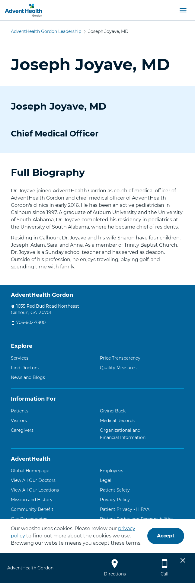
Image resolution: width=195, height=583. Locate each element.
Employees (111, 470)
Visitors (19, 420)
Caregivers (22, 430)
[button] (183, 10)
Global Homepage (30, 470)
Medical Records (117, 420)
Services (19, 358)
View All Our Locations (35, 490)
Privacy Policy (115, 499)
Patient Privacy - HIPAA (124, 509)
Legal (105, 480)
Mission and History (32, 499)
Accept (165, 536)
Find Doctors (25, 367)
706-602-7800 (31, 322)
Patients (19, 411)
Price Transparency (120, 358)
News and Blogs (28, 377)
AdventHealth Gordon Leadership (46, 31)
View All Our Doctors (33, 480)
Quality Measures (118, 367)
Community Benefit (32, 509)
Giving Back (113, 411)
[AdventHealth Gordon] (23, 10)
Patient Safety (115, 490)
